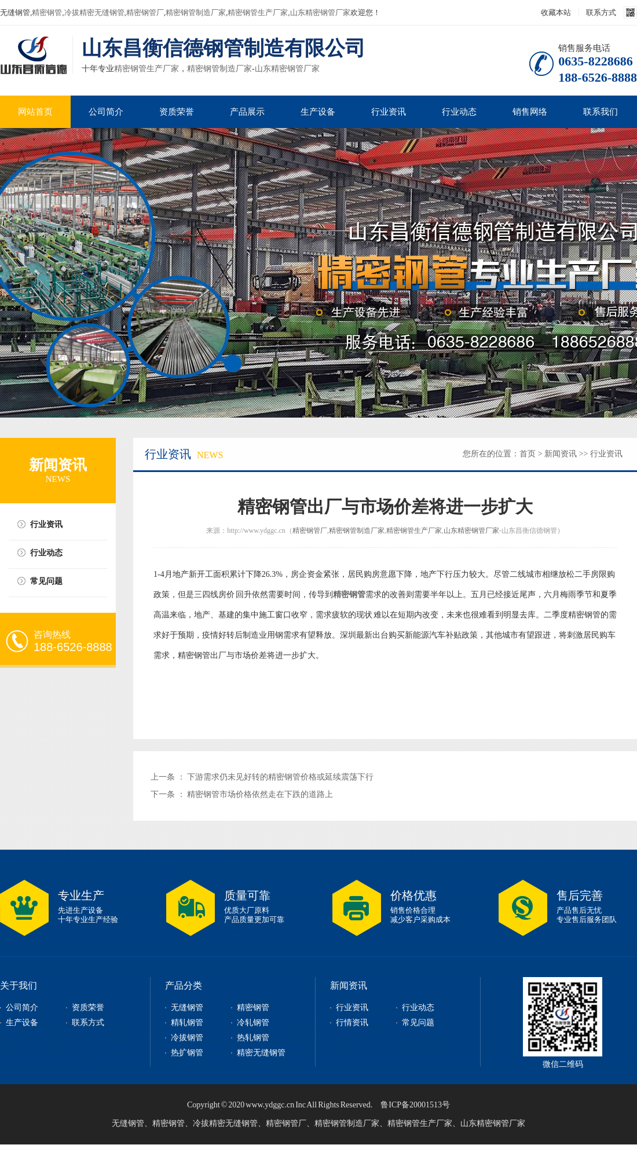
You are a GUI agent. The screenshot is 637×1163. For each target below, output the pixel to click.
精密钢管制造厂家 (196, 12)
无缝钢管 (187, 1007)
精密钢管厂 (145, 12)
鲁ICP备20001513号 (415, 1104)
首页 (527, 453)
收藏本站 (556, 12)
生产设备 (318, 111)
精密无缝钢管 (261, 1052)
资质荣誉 (176, 111)
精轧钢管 (187, 1022)
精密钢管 (47, 12)
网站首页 (35, 111)
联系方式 (601, 12)
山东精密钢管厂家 (320, 12)
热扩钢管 (187, 1052)
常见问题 (46, 581)
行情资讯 (352, 1022)
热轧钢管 (253, 1037)
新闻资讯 (560, 453)
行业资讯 (388, 111)
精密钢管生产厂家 (258, 12)
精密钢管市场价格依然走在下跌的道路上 (260, 794)
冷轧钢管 (253, 1022)
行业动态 (459, 111)
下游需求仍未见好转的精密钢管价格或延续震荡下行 (280, 777)
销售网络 (529, 111)
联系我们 (600, 111)
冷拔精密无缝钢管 (94, 12)
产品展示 (247, 111)
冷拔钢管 (187, 1037)
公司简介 (106, 111)
